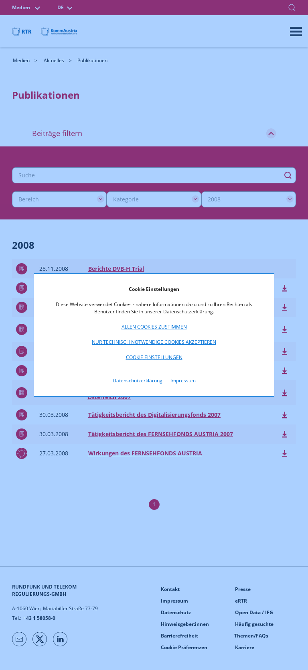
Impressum (183, 380)
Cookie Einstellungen (154, 357)
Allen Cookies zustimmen (154, 326)
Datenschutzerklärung (137, 380)
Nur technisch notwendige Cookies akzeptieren (154, 342)
